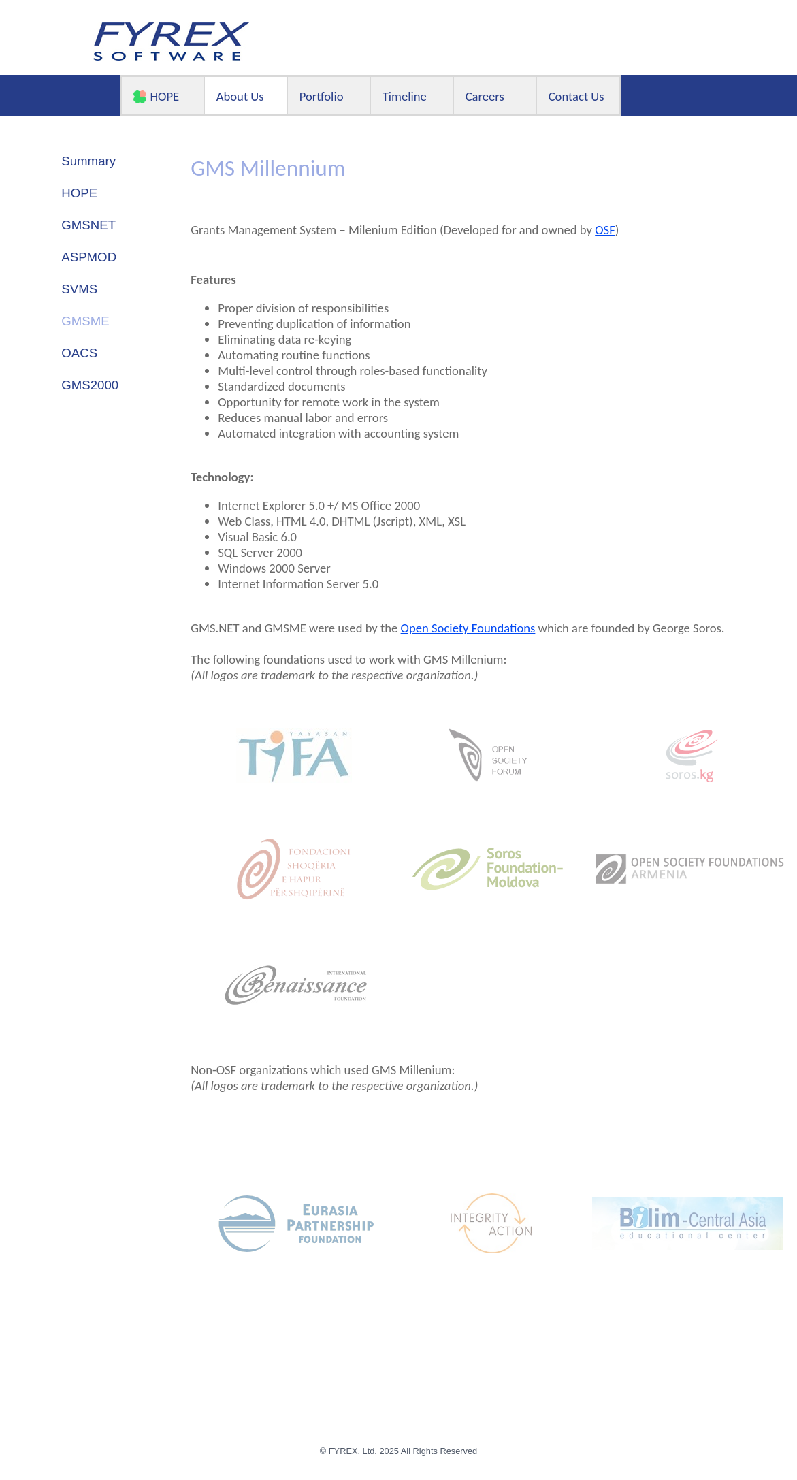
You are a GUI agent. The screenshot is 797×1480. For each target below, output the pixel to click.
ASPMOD (88, 257)
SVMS (79, 289)
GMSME (85, 321)
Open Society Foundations (468, 628)
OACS (79, 353)
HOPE (79, 193)
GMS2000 (89, 385)
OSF (605, 230)
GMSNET (88, 225)
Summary (88, 161)
